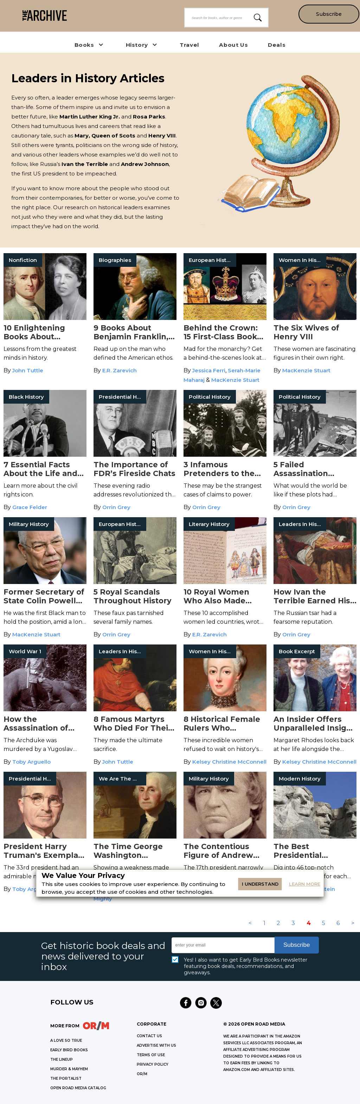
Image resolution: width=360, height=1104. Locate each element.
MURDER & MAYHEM (69, 1069)
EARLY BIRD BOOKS (69, 1050)
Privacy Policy (152, 1064)
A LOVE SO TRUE (66, 1040)
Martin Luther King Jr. (89, 116)
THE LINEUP (61, 1059)
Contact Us (149, 1036)
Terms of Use (151, 1055)
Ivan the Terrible (85, 164)
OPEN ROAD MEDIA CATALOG (78, 1088)
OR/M (142, 1074)
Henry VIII (162, 135)
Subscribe (328, 14)
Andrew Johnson (145, 164)
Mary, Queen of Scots (105, 135)
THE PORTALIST (66, 1078)
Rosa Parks (149, 116)
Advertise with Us (156, 1045)
